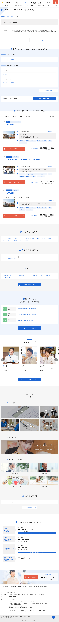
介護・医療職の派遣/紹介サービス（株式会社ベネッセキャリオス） (21, 607)
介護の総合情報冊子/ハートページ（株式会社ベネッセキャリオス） (21, 610)
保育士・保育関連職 (30, 594)
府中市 (12, 16)
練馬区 (44, 238)
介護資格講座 (32, 603)
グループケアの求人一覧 (45, 275)
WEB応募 (55, 3)
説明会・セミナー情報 (52, 5)
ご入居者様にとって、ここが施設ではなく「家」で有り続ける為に (16, 197)
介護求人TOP (3, 16)
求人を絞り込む (8, 40)
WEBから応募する (11, 149)
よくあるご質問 (12, 586)
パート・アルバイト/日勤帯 (8, 82)
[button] (3, 359)
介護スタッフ (5, 59)
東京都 (8, 16)
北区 (33, 238)
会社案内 (19, 586)
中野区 (22, 238)
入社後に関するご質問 (29, 502)
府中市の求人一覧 (33, 275)
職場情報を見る (51, 131)
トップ (6, 5)
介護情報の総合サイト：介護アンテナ (43, 603)
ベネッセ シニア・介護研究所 (41, 610)
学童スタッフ (37, 594)
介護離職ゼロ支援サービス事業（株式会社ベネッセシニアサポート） (22, 606)
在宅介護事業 (26, 601)
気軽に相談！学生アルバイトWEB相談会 (27, 314)
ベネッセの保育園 (12, 611)
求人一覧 (22, 40)
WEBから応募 (30, 577)
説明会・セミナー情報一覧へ (29, 328)
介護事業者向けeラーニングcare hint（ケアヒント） (40, 601)
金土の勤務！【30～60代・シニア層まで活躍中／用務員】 (15, 128)
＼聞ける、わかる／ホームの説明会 (26, 320)
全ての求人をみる (6, 277)
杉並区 (27, 238)
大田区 (9, 238)
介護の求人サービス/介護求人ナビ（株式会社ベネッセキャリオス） (21, 608)
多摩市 (21, 240)
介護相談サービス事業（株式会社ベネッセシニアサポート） (20, 604)
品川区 (4, 238)
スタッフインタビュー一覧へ (29, 379)
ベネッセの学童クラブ (21, 611)
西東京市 (27, 240)
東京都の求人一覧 (23, 275)
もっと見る (29, 507)
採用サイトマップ (33, 586)
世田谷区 (16, 238)
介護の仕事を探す (18, 5)
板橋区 (38, 238)
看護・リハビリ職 (21, 594)
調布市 (4, 240)
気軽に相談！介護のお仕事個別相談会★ (27, 308)
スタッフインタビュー (51, 40)
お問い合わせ (49, 2)
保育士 (14, 596)
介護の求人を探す (4, 586)
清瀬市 (15, 240)
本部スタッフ (43, 594)
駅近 (3, 258)
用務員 (12, 59)
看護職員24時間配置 (11, 258)
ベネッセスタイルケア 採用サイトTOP (9, 592)
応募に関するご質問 (10, 502)
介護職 (10, 596)
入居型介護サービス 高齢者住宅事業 (16, 601)
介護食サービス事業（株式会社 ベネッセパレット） (18, 603)
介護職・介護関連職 (13, 594)
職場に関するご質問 (49, 502)
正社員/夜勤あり (6, 74)
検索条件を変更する (43, 99)
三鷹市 (49, 238)
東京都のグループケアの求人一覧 (9, 275)
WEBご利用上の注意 (42, 586)
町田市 (9, 240)
